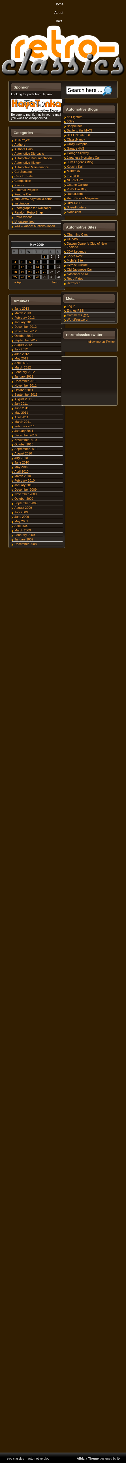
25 (15, 277)
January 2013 (23, 322)
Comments (78, 315)
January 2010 (23, 485)
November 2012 (25, 331)
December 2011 (25, 381)
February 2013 (24, 317)
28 (37, 277)
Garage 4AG (75, 148)
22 (44, 272)
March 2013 (22, 313)
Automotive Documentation (33, 158)
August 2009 (23, 507)
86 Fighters (74, 116)
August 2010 (23, 453)
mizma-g (73, 175)
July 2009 (21, 512)
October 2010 (23, 444)
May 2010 (21, 467)
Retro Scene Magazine (83, 198)
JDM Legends (76, 251)
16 (51, 267)
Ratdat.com (75, 193)
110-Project (22, 140)
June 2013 (21, 308)
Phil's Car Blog (77, 189)
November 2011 (25, 385)
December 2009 (25, 489)
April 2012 (21, 363)
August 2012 (23, 344)
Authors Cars (23, 149)
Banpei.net (74, 126)
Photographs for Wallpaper (32, 208)
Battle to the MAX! (79, 130)
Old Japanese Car (79, 269)
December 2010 (25, 435)
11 (15, 267)
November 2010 (25, 439)
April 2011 (21, 417)
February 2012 (24, 372)
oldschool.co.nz (77, 274)
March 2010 (22, 476)
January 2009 (23, 539)
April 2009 (21, 525)
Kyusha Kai (75, 166)
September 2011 (25, 394)
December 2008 (25, 544)
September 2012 (25, 340)
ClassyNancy (76, 139)
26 (22, 277)
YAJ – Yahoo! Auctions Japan (34, 226)
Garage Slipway (78, 153)
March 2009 (22, 530)
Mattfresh (73, 171)
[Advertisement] (88, 382)
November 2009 (25, 494)
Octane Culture (77, 184)
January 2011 (23, 430)
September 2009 (25, 503)
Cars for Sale (23, 176)
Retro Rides (75, 278)
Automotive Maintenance (31, 167)
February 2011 (24, 426)
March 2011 (22, 421)
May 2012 (21, 358)
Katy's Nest (74, 256)
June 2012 (21, 353)
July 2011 (21, 403)
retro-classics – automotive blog (28, 1458)
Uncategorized (24, 221)
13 (29, 267)
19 (22, 272)
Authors (19, 144)
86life (70, 121)
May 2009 (21, 521)
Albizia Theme (88, 1458)
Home (58, 4)
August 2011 (23, 399)
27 (29, 277)
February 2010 (24, 480)
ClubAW (72, 239)
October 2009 (23, 498)
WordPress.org (77, 319)
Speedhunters (76, 207)
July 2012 (21, 349)
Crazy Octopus (77, 144)
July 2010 (21, 458)
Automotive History (27, 162)
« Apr (18, 282)
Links (58, 21)
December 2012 (25, 326)
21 (37, 272)
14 (37, 267)
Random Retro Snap (28, 212)
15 (44, 267)
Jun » (55, 282)
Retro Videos (23, 217)
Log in (71, 306)
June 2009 (21, 516)
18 (15, 272)
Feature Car (22, 194)
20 (29, 272)
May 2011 (21, 412)
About (58, 13)
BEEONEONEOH (79, 135)
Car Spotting (23, 171)
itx (118, 1458)
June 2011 (21, 408)
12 (22, 267)
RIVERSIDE (75, 202)
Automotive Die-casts (29, 153)
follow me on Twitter (101, 341)
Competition (22, 180)
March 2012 (22, 367)
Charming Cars (77, 234)
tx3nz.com (74, 212)
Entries (75, 310)
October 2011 (23, 390)
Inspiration (21, 203)
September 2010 (25, 449)
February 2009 (24, 534)
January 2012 (23, 376)
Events (19, 185)
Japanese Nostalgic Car (83, 157)
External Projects (26, 189)
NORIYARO (75, 180)
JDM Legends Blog (80, 162)
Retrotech (73, 283)
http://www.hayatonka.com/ (33, 199)
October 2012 (23, 335)
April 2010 (21, 471)
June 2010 (21, 462)
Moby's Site (75, 260)
